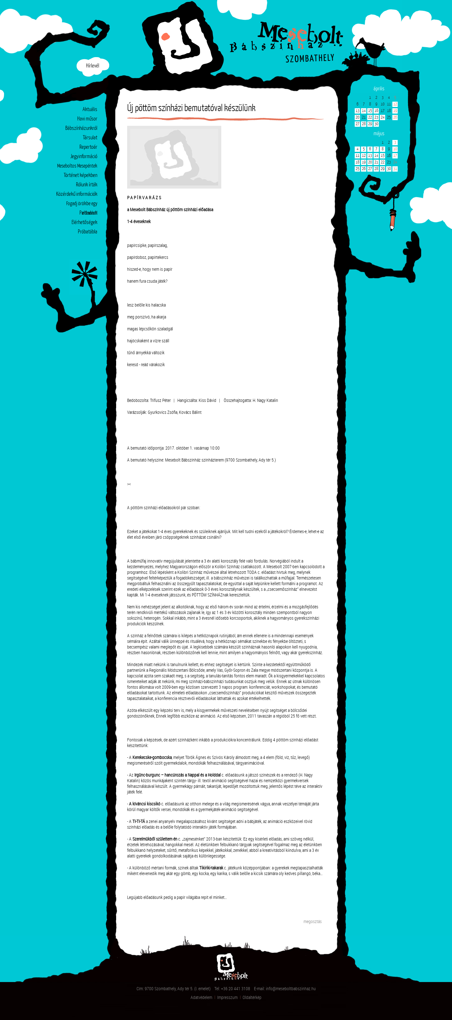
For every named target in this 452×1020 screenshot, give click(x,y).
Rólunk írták (86, 185)
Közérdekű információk (76, 194)
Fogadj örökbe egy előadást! (81, 205)
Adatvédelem (201, 997)
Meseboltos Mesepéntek (77, 166)
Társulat (90, 138)
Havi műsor (87, 119)
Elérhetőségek (84, 222)
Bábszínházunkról (81, 128)
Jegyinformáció (83, 156)
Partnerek (88, 213)
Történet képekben (80, 175)
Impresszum (227, 997)
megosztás (313, 921)
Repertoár (88, 147)
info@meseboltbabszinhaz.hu (291, 988)
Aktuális (90, 109)
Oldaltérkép (252, 997)
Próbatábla (87, 232)
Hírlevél (92, 66)
